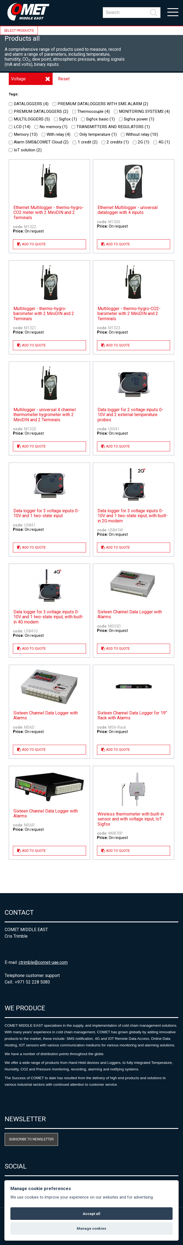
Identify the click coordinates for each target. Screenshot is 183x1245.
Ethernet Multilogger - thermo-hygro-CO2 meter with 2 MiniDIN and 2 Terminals (48, 212)
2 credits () (115, 142)
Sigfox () (65, 119)
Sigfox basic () (98, 119)
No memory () (51, 126)
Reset (64, 78)
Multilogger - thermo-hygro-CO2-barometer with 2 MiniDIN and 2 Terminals (129, 313)
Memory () (23, 134)
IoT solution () (25, 150)
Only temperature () (96, 134)
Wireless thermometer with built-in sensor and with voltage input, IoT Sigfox (131, 819)
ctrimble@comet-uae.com (43, 962)
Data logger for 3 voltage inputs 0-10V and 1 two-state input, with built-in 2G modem (133, 515)
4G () (161, 142)
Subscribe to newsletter (31, 1139)
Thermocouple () (91, 111)
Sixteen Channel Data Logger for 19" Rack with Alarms (132, 715)
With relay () (56, 134)
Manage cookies (91, 1228)
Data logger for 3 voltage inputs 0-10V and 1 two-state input (46, 513)
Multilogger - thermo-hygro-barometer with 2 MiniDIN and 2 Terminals (43, 313)
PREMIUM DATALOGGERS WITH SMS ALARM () (100, 103)
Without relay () (139, 134)
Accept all (91, 1213)
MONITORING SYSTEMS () (142, 111)
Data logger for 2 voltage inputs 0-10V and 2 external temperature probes (130, 414)
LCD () (19, 126)
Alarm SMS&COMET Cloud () (38, 142)
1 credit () (85, 142)
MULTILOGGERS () (29, 119)
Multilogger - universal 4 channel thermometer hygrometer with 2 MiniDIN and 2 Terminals (44, 414)
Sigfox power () (136, 119)
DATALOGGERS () (28, 103)
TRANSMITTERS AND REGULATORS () (111, 126)
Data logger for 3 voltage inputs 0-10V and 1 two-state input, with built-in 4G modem (48, 617)
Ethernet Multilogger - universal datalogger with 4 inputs (128, 210)
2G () (141, 142)
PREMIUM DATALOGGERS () (38, 111)
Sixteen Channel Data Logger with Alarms (130, 614)
